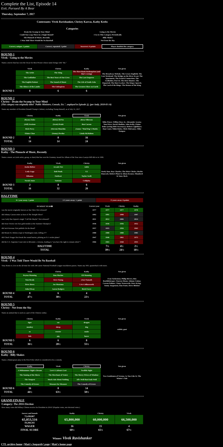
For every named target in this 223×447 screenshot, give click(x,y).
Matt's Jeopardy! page (37, 444)
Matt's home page (62, 444)
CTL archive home (11, 444)
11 (88, 104)
